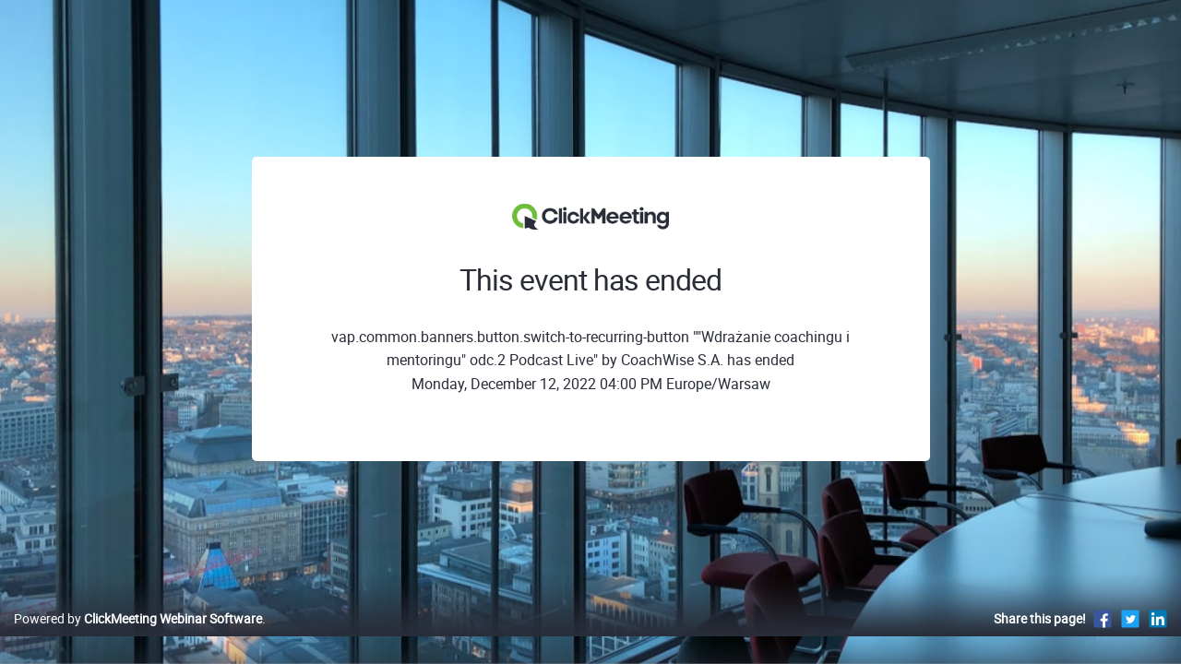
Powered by (138, 637)
